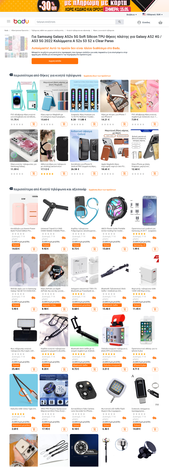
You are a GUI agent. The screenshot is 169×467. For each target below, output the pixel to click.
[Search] (75, 22)
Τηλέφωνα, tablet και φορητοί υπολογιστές (47, 30)
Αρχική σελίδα (55, 61)
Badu (6, 30)
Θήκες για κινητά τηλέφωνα (103, 30)
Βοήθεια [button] (132, 14)
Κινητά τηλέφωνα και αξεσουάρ (78, 30)
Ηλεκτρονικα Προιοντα (19, 30)
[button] (8, 21)
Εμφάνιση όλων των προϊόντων (97, 76)
